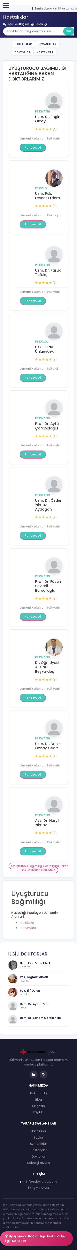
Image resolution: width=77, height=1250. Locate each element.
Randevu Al (33, 148)
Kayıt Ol (38, 1112)
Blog (38, 1099)
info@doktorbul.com (38, 1182)
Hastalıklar (23, 44)
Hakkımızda (38, 1093)
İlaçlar (38, 1137)
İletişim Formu (38, 1188)
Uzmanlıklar (47, 44)
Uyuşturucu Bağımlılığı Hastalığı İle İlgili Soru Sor (35, 1238)
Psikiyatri (42, 112)
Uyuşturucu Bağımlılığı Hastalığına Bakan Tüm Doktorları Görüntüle (39, 868)
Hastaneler (45, 52)
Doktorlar (22, 52)
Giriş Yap (38, 1106)
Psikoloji (42, 188)
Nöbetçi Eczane (38, 1163)
